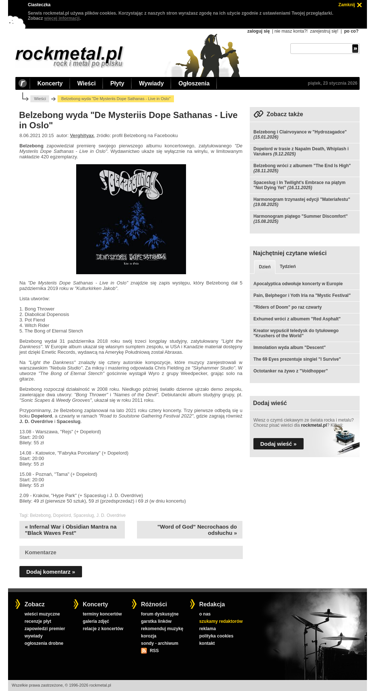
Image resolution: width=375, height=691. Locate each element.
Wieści (86, 83)
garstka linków (156, 621)
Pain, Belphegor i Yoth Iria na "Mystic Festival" (302, 295)
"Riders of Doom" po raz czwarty (287, 307)
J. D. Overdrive (111, 515)
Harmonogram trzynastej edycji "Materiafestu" (301, 199)
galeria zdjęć (96, 621)
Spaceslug (83, 515)
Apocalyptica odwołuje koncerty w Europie (298, 283)
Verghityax (82, 135)
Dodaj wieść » (278, 444)
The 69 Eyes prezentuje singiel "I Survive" (297, 359)
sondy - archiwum (159, 643)
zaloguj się (258, 31)
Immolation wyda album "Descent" (289, 347)
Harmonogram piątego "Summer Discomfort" (300, 216)
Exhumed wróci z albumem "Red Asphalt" (297, 318)
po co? (351, 31)
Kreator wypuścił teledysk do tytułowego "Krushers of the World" (296, 333)
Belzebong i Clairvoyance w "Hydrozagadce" (300, 132)
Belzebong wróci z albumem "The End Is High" (302, 165)
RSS (154, 650)
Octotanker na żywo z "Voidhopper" (290, 371)
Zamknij (346, 4)
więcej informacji (62, 18)
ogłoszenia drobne (44, 643)
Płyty (117, 83)
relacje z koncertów (103, 628)
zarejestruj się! (324, 31)
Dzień (265, 266)
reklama (207, 628)
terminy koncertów (102, 614)
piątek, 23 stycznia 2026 (332, 83)
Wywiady (151, 83)
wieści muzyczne (42, 614)
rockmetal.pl (314, 425)
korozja (148, 636)
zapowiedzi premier (45, 628)
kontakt (207, 643)
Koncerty (50, 83)
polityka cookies (216, 636)
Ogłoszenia (193, 83)
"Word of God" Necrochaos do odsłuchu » (197, 529)
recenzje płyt (38, 621)
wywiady (33, 636)
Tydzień (288, 266)
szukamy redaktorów (221, 621)
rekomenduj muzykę (162, 628)
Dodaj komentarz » (50, 572)
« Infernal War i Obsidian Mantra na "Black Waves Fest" (70, 529)
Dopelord (62, 515)
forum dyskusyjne (160, 614)
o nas (205, 614)
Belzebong (40, 515)
